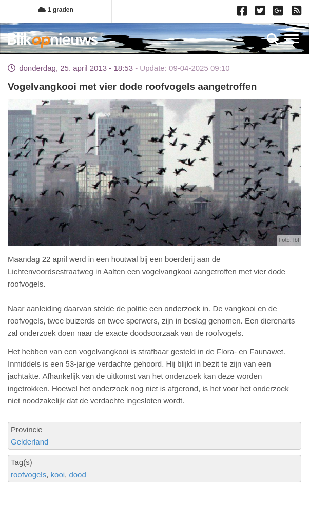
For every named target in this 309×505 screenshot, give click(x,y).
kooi (58, 474)
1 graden (55, 9)
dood (77, 474)
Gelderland (29, 441)
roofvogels (28, 474)
